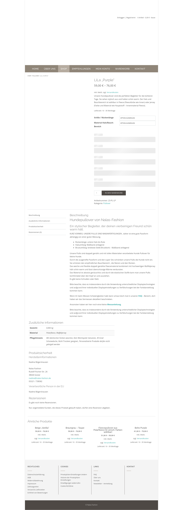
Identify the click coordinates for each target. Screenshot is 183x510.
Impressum (32, 483)
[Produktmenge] (97, 193)
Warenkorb (122, 69)
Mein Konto (103, 69)
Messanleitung (114, 304)
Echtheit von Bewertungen (38, 493)
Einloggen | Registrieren (126, 17)
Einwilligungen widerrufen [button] (70, 483)
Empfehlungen (81, 69)
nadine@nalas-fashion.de (40, 378)
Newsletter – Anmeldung (103, 483)
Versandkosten (112, 92)
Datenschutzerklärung (36, 474)
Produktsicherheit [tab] (36, 226)
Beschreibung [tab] (34, 215)
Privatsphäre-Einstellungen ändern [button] (74, 474)
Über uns (50, 69)
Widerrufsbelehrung (35, 480)
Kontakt (140, 69)
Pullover (35, 76)
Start (29, 76)
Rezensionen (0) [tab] (35, 232)
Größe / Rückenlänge (104, 117)
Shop (64, 69)
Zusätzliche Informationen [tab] (39, 221)
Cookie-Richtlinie (67, 486)
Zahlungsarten (33, 487)
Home (35, 69)
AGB (29, 477)
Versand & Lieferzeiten (36, 490)
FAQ (140, 296)
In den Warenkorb (113, 193)
